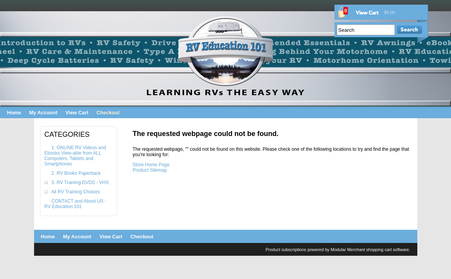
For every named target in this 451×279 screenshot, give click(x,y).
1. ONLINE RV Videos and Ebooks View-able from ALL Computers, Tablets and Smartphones (75, 156)
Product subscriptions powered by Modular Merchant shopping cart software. (338, 249)
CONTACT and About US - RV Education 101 (75, 203)
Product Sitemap (150, 170)
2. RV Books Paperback (76, 173)
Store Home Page (151, 164)
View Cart (76, 112)
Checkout (107, 112)
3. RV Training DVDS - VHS (80, 182)
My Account (43, 112)
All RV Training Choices (75, 192)
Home (14, 112)
